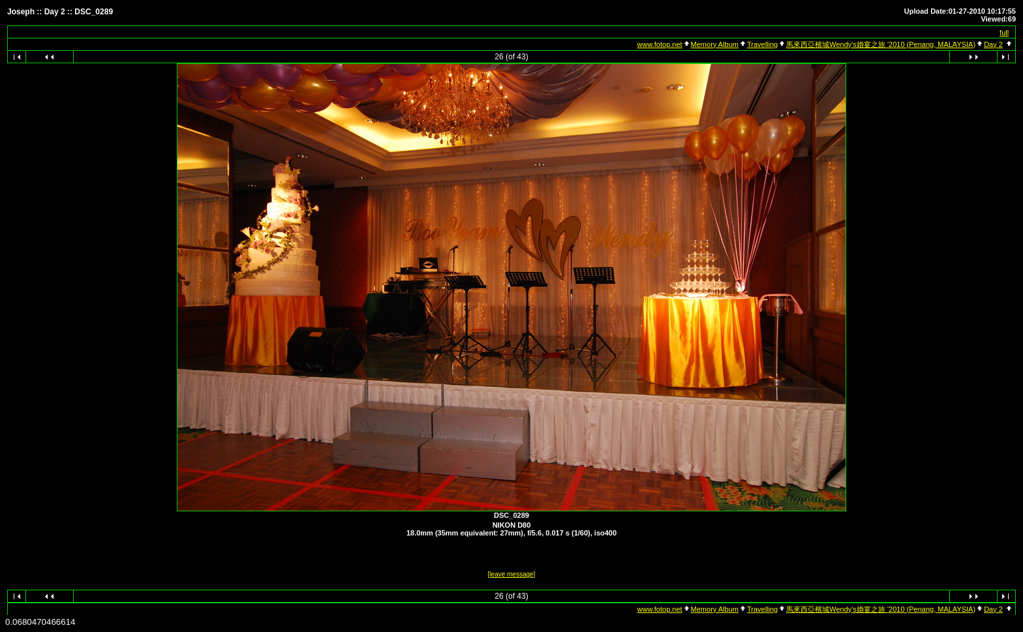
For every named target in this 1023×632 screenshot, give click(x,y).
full (1004, 33)
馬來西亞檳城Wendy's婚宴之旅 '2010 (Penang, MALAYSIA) (880, 44)
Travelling (762, 44)
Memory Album (715, 44)
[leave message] (512, 574)
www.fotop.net (659, 44)
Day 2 (993, 44)
